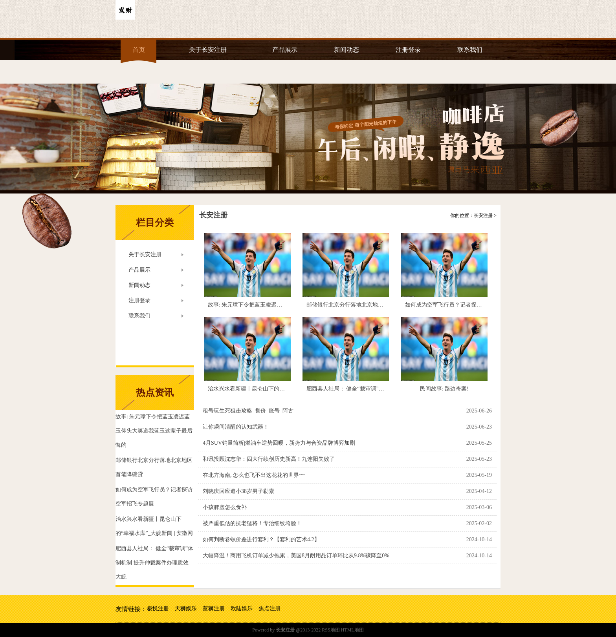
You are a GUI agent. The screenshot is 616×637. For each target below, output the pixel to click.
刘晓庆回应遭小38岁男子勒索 (238, 491)
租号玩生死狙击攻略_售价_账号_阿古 (248, 411)
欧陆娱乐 (242, 608)
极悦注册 (158, 608)
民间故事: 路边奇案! (444, 389)
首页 (138, 49)
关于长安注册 (208, 49)
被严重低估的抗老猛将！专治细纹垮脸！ (252, 523)
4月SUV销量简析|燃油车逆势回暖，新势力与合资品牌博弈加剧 (279, 443)
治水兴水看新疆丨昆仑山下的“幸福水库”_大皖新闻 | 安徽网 (279, 389)
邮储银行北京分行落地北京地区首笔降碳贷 (358, 305)
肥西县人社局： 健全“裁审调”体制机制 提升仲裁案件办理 (376, 389)
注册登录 (408, 49)
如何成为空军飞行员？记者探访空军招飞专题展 (463, 305)
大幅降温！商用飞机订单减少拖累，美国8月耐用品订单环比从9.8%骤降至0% (296, 556)
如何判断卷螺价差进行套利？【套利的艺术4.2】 (261, 539)
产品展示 (284, 49)
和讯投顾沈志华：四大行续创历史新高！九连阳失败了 (269, 459)
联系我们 (469, 49)
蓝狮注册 (214, 608)
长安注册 (213, 215)
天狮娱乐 (186, 608)
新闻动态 (346, 49)
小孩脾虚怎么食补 (225, 507)
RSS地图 (330, 630)
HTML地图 (352, 630)
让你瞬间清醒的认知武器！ (236, 427)
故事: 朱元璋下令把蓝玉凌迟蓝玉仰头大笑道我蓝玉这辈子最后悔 (286, 305)
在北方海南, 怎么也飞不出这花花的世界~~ (254, 475)
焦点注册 (269, 608)
